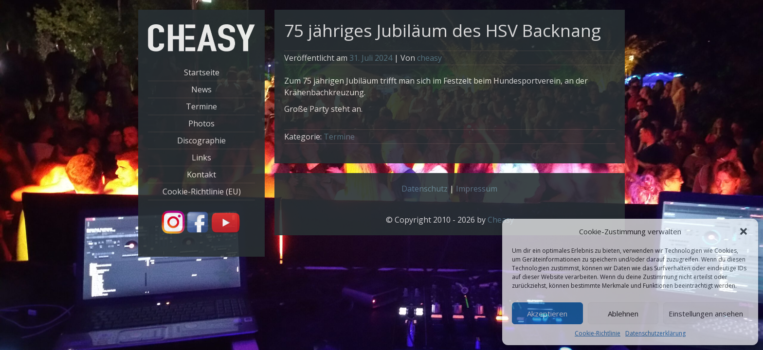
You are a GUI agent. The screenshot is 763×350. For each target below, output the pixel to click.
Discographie (201, 140)
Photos (201, 123)
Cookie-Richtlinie (597, 333)
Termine (201, 106)
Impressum (476, 188)
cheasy (429, 57)
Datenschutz (424, 188)
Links (201, 157)
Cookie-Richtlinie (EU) (202, 191)
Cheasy (501, 219)
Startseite (201, 72)
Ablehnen (623, 313)
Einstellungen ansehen (706, 313)
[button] (743, 231)
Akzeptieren (547, 313)
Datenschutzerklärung (655, 333)
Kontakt (201, 174)
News (201, 89)
